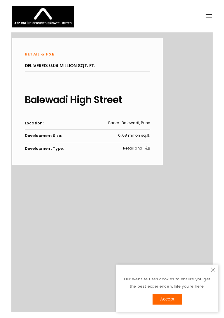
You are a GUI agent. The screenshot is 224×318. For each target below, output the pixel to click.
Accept (167, 299)
